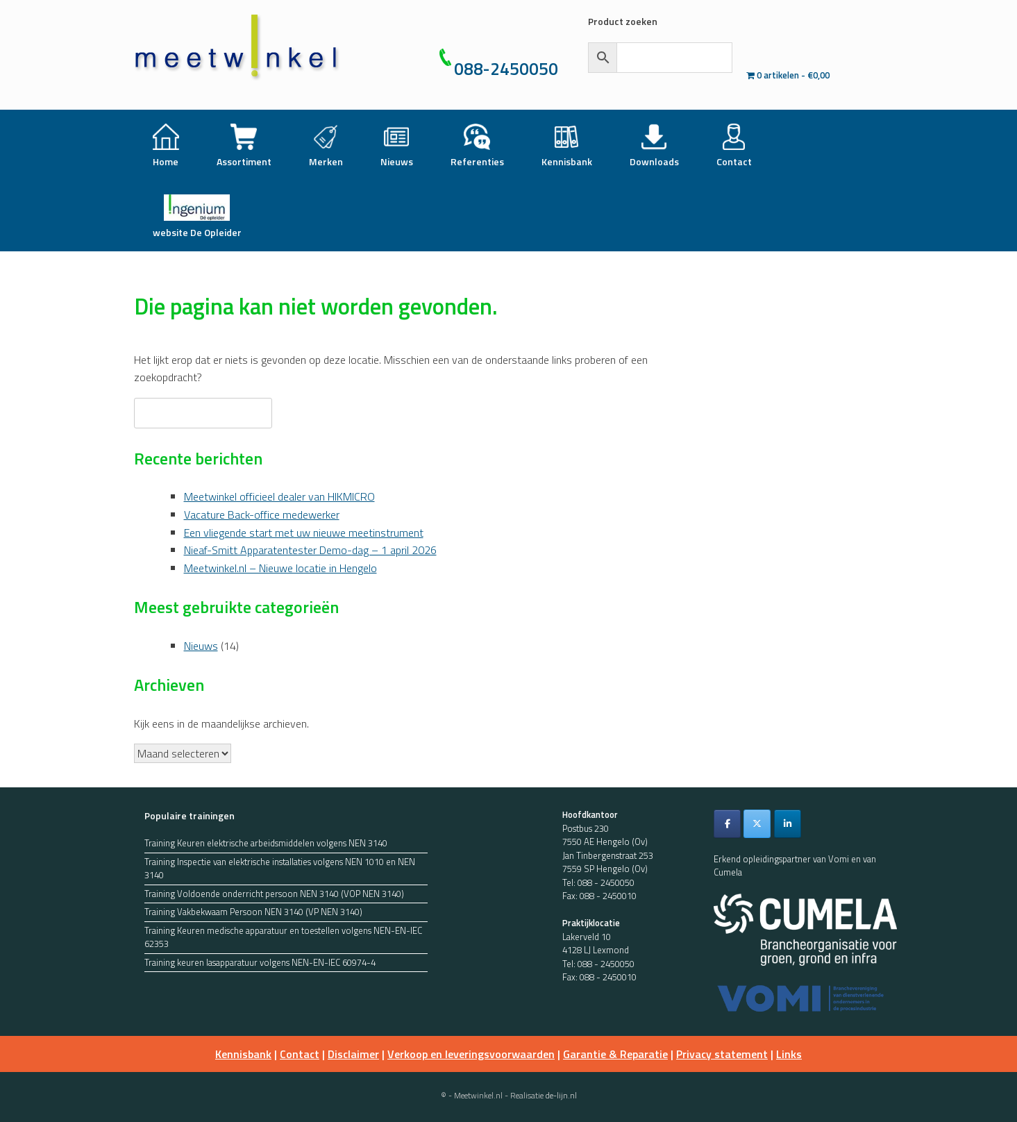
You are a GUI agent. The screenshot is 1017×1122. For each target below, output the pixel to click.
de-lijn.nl (561, 1095)
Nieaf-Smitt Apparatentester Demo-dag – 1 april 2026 (310, 550)
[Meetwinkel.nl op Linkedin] (787, 824)
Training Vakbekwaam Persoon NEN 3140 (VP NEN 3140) (253, 912)
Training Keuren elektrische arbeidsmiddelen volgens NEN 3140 (265, 843)
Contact (299, 1054)
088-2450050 (506, 69)
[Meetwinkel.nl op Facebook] (727, 824)
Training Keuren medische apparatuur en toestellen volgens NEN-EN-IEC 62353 (283, 937)
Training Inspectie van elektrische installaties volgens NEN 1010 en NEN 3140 (279, 868)
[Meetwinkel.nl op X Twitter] (757, 824)
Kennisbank (243, 1054)
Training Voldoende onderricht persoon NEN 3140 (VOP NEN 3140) (274, 894)
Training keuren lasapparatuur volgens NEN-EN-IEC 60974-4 (260, 962)
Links (789, 1054)
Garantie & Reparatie (615, 1054)
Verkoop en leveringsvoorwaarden (471, 1054)
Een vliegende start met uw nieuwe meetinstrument (303, 532)
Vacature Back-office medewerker (261, 514)
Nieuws (201, 645)
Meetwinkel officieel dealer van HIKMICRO (279, 496)
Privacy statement (722, 1054)
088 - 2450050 (606, 882)
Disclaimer (353, 1054)
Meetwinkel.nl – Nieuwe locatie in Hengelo (280, 568)
